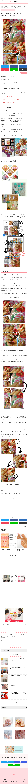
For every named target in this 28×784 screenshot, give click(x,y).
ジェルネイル (23, 777)
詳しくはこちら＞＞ (5, 638)
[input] (14, 623)
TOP (5, 777)
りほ (8, 76)
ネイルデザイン (14, 779)
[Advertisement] (14, 507)
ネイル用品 (5, 779)
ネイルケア (23, 779)
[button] (26, 623)
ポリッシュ (14, 777)
